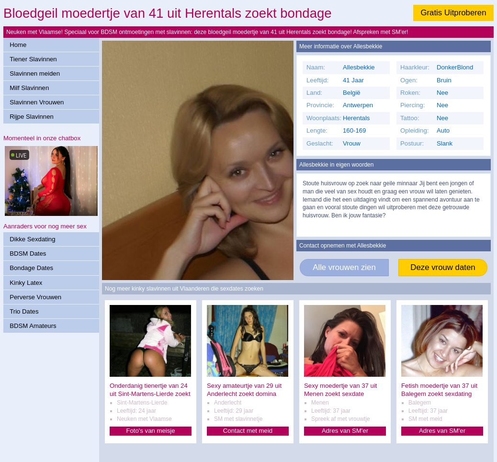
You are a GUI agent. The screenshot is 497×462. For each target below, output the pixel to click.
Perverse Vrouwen (35, 297)
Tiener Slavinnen (33, 59)
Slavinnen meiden (35, 73)
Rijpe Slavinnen (32, 116)
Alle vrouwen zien (344, 267)
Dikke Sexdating (32, 239)
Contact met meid (247, 430)
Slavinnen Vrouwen (37, 102)
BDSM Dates (28, 253)
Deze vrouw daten (442, 267)
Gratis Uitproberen (453, 12)
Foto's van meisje (150, 430)
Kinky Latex (26, 282)
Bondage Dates (31, 267)
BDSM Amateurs (33, 325)
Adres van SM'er (345, 430)
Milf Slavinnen (29, 87)
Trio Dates (24, 311)
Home (18, 44)
